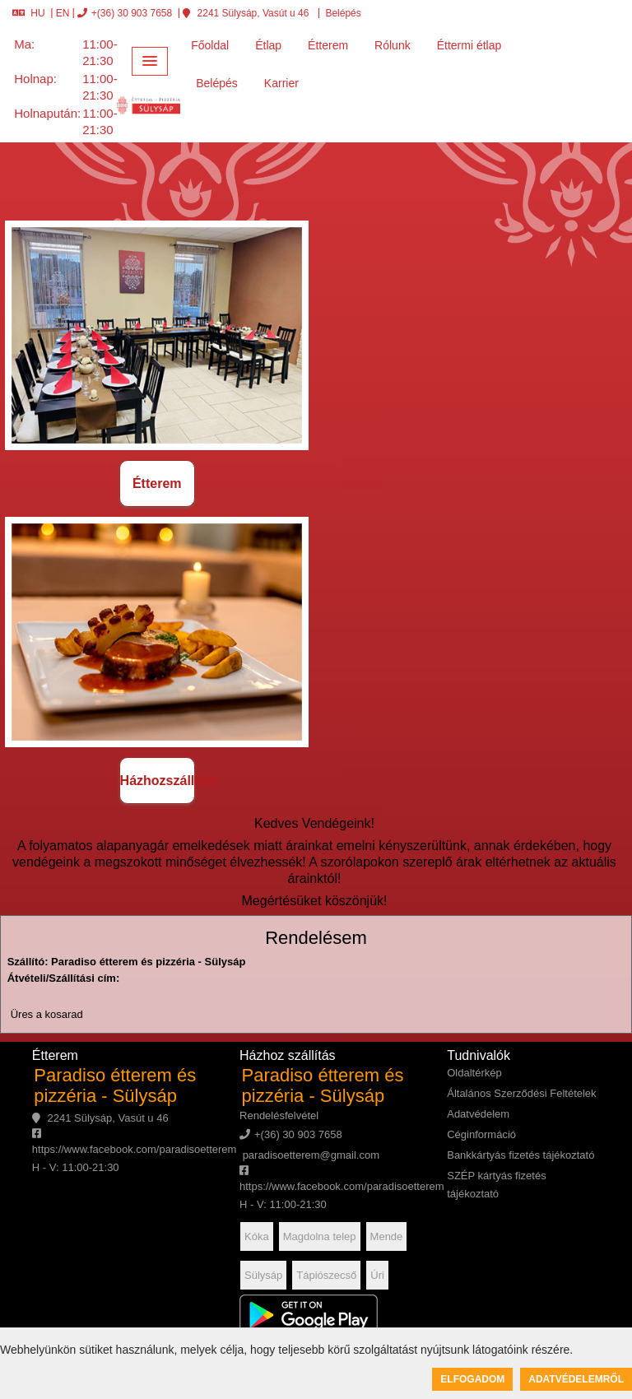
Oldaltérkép (474, 1073)
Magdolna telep (319, 1236)
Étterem (328, 45)
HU (28, 13)
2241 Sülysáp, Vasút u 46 (246, 13)
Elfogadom (472, 1379)
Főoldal (210, 45)
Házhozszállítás (157, 781)
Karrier (281, 83)
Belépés (342, 13)
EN (63, 13)
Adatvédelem (478, 1114)
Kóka (256, 1236)
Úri (377, 1275)
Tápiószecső (326, 1275)
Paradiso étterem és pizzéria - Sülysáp (115, 1085)
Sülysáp (263, 1275)
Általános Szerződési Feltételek (521, 1093)
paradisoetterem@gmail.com (309, 1155)
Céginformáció (481, 1134)
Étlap (268, 45)
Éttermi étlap (469, 45)
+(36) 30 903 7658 (124, 13)
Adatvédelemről (576, 1379)
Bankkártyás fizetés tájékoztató (520, 1155)
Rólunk (392, 45)
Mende (386, 1236)
